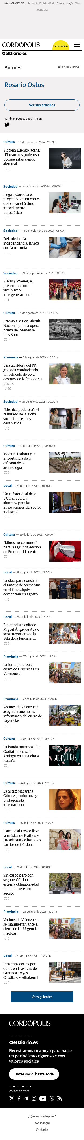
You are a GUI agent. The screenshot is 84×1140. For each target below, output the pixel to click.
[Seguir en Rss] (59, 1098)
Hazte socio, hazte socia (34, 1074)
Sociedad (10, 186)
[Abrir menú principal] (77, 45)
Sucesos (60, 3)
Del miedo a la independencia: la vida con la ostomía (21, 243)
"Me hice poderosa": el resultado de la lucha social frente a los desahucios (21, 416)
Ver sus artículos (42, 105)
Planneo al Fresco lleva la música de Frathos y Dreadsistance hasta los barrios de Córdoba (22, 837)
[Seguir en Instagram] (34, 1098)
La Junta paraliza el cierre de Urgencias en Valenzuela (21, 669)
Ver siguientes (42, 997)
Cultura (9, 142)
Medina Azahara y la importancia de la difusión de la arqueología (19, 460)
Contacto (42, 1130)
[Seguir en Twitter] (11, 1098)
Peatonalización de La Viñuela (41, 3)
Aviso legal (42, 1123)
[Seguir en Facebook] (19, 1098)
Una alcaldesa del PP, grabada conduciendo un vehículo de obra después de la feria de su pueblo (22, 374)
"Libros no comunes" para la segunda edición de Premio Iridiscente (22, 547)
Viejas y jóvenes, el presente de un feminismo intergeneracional (18, 288)
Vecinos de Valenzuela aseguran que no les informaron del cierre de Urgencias (22, 714)
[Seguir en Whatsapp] (52, 1098)
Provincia (10, 357)
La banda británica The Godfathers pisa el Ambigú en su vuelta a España (21, 753)
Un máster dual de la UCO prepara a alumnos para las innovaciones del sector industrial (22, 503)
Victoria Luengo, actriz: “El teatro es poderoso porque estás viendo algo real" (21, 157)
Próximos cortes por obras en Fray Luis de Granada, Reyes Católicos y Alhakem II (21, 970)
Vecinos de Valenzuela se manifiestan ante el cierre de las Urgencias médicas (21, 926)
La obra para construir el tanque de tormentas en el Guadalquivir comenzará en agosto (22, 587)
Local (7, 485)
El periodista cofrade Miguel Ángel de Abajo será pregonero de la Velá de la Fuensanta (21, 631)
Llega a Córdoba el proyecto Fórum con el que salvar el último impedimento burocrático (21, 203)
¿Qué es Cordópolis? (42, 1116)
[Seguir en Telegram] (26, 1098)
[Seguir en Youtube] (42, 1098)
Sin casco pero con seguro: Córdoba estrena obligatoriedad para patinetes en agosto (21, 884)
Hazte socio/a (60, 46)
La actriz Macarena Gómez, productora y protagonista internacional (20, 798)
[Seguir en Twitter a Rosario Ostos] (7, 124)
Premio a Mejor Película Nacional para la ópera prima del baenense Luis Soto (22, 328)
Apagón (69, 3)
